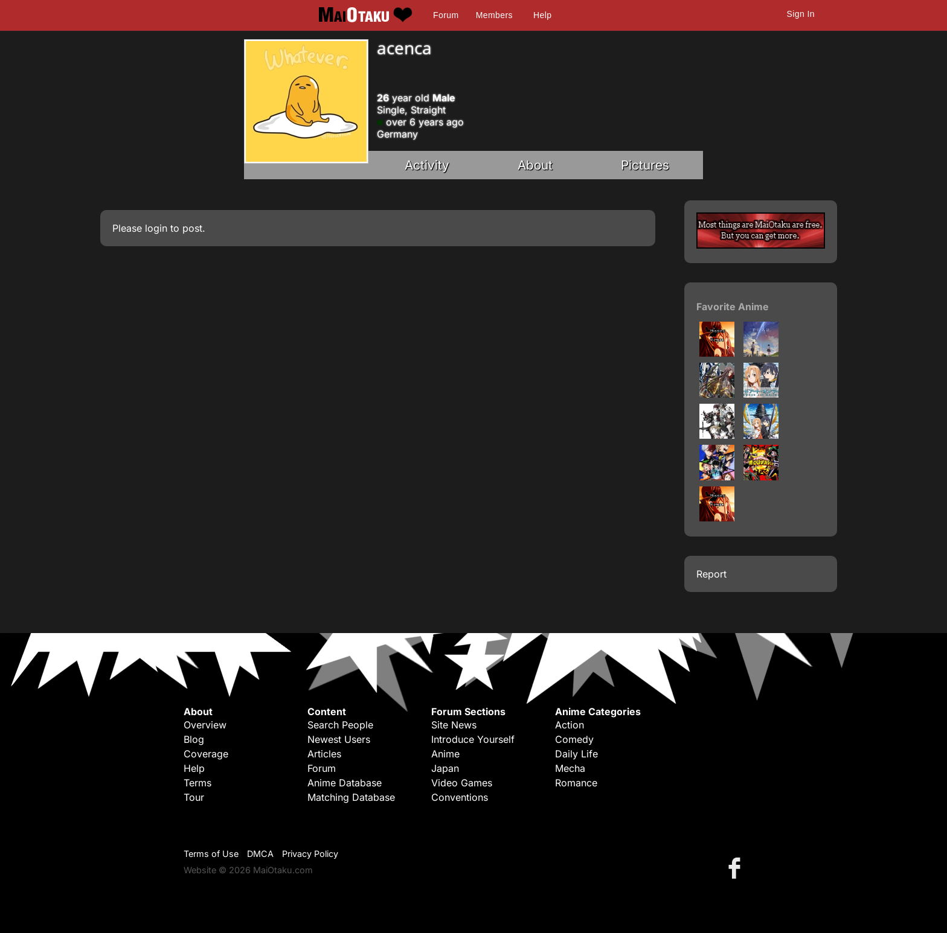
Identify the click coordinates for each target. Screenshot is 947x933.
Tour (194, 797)
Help (542, 15)
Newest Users (338, 739)
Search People (340, 725)
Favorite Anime (732, 307)
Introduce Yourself (473, 739)
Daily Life (576, 754)
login (156, 228)
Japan (445, 768)
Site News (454, 725)
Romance (576, 783)
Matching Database (351, 797)
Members (494, 15)
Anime (445, 754)
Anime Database (344, 783)
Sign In (801, 14)
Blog (194, 739)
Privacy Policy (310, 854)
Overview (205, 725)
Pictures (645, 165)
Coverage (206, 754)
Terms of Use (211, 854)
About (535, 165)
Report (711, 574)
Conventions (459, 797)
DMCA (260, 854)
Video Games (461, 783)
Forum (445, 15)
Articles (324, 754)
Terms (197, 783)
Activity (427, 165)
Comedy (574, 739)
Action (569, 725)
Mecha (570, 768)
